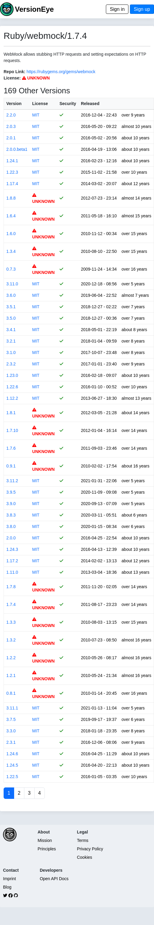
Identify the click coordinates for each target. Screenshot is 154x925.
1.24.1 (12, 160)
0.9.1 (11, 466)
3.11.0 (12, 283)
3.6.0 (11, 295)
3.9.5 (11, 492)
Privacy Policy (90, 848)
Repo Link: (14, 71)
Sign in (117, 9)
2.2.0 (11, 115)
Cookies (84, 857)
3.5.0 (11, 318)
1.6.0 (11, 233)
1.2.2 (11, 657)
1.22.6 (12, 386)
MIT (35, 115)
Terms (82, 840)
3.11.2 (12, 480)
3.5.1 (11, 306)
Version (14, 103)
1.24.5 (12, 765)
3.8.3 (11, 515)
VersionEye (34, 9)
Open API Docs (54, 878)
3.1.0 (11, 352)
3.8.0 (11, 526)
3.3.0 (11, 730)
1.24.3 (12, 549)
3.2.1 (11, 341)
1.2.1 (11, 675)
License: (12, 78)
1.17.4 (12, 183)
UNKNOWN (36, 78)
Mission (45, 840)
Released (90, 103)
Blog (7, 887)
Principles (47, 848)
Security (68, 103)
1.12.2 (12, 398)
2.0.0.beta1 (16, 149)
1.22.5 (12, 776)
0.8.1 (11, 693)
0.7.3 (11, 269)
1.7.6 (11, 448)
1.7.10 (12, 430)
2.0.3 (11, 126)
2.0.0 (11, 537)
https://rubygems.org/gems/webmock (60, 71)
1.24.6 (12, 753)
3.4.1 (11, 329)
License (40, 103)
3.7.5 (11, 719)
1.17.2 (12, 560)
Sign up (142, 9)
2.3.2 (11, 364)
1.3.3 (11, 622)
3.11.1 (12, 708)
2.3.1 (11, 742)
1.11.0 (12, 572)
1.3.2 (11, 640)
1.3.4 (11, 251)
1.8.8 (11, 198)
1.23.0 (12, 375)
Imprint (9, 878)
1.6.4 (11, 215)
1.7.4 (11, 604)
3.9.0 (11, 503)
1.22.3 (12, 172)
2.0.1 (11, 137)
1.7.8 (11, 586)
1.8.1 (11, 412)
